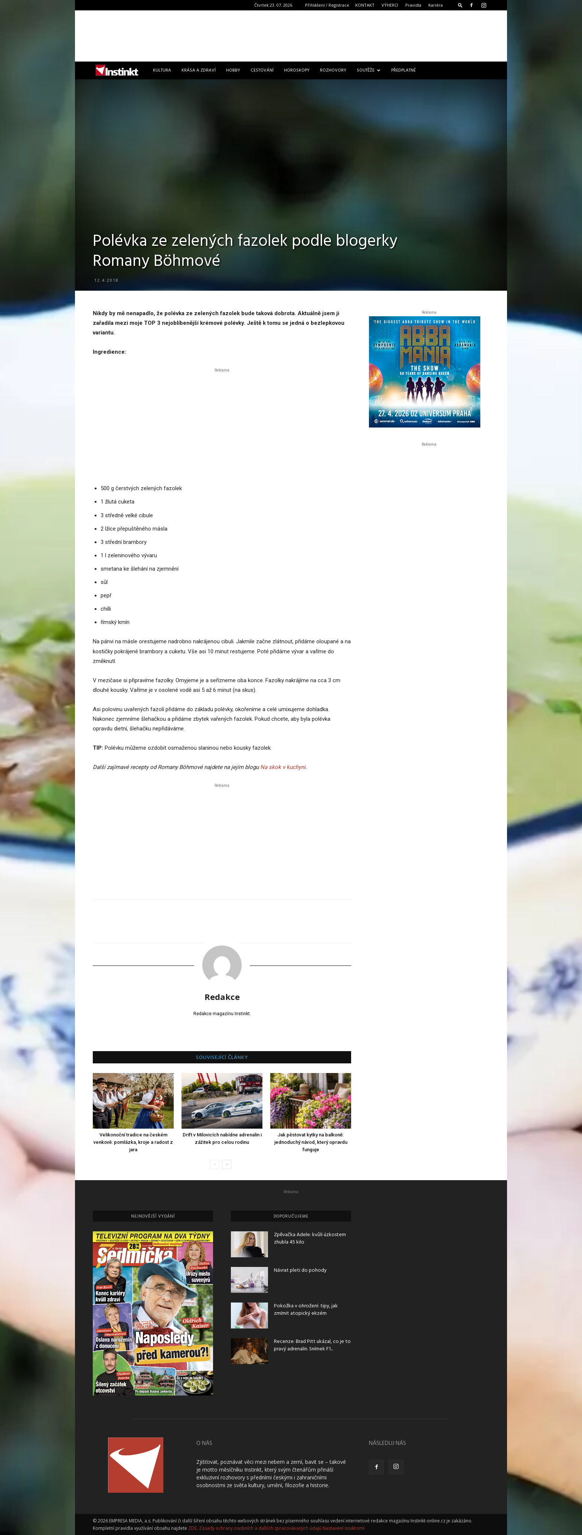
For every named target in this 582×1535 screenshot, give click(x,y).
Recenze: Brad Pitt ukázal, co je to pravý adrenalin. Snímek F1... (312, 1345)
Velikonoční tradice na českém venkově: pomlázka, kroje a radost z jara (133, 1142)
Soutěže (368, 70)
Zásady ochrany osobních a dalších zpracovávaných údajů (260, 1528)
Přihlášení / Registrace (327, 5)
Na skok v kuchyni (282, 767)
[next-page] (226, 1164)
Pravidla (413, 5)
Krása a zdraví (199, 70)
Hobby (233, 70)
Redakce (222, 996)
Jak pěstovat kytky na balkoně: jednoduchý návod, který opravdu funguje (310, 1142)
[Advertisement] (291, 36)
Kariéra (435, 5)
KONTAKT (365, 5)
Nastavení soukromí (343, 1528)
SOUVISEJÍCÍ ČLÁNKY (222, 1057)
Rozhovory (333, 70)
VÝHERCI (390, 5)
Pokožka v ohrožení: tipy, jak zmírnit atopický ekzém (306, 1310)
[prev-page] (214, 1164)
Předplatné (403, 70)
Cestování (262, 70)
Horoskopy (297, 70)
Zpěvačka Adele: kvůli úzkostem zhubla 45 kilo (310, 1239)
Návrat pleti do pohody (300, 1270)
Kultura (162, 70)
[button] (460, 5)
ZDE (192, 1528)
